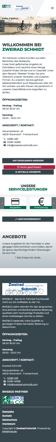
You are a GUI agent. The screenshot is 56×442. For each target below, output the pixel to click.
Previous (2, 26)
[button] (52, 8)
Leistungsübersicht (28, 219)
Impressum (8, 423)
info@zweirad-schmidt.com (22, 145)
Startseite (8, 411)
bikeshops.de (9, 431)
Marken (22, 73)
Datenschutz (9, 419)
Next (54, 26)
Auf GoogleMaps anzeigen (28, 160)
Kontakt (7, 415)
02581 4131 (12, 139)
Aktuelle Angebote (28, 172)
